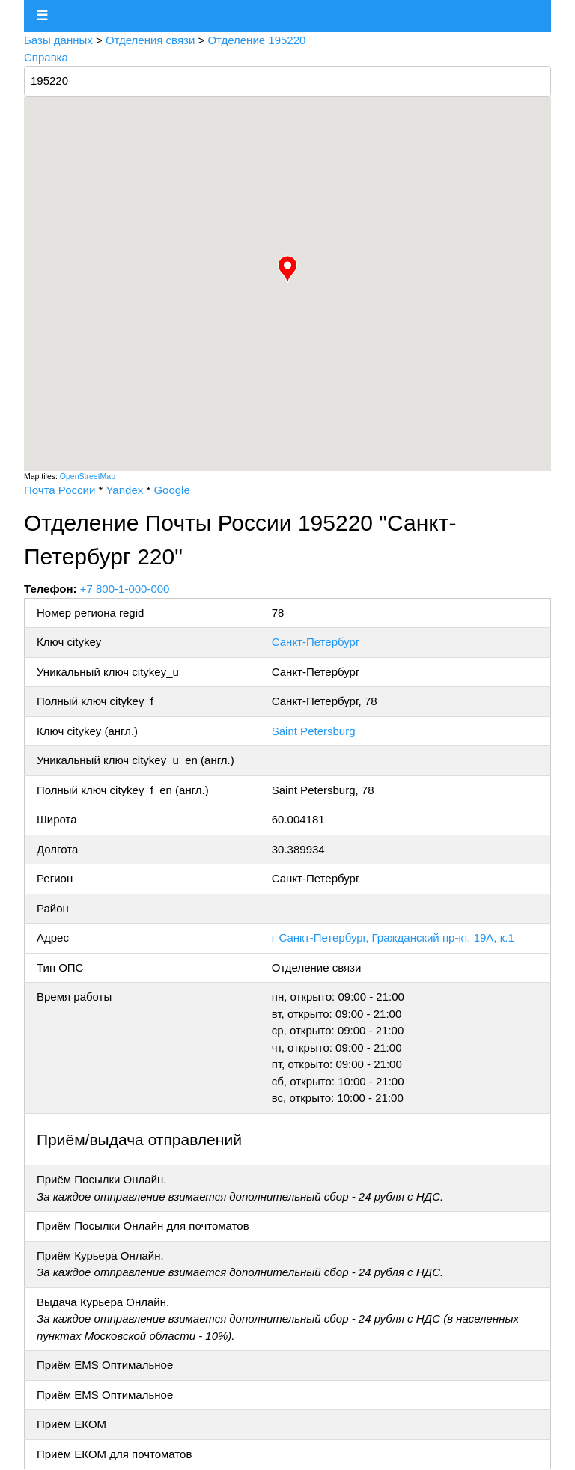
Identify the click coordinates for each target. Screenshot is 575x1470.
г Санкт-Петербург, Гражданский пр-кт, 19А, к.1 (393, 937)
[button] (287, 269)
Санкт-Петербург (316, 641)
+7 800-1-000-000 (125, 588)
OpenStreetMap (87, 476)
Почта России (59, 490)
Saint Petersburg (314, 731)
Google (171, 490)
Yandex (124, 490)
